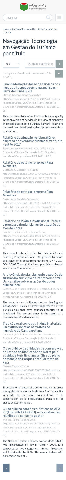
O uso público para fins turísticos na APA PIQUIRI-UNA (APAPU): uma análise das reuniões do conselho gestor (31, 412)
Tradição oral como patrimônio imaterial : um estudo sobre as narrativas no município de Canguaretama (32, 326)
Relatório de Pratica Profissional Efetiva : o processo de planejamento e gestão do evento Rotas (32, 224)
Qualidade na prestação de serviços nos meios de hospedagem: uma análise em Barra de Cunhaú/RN (31, 87)
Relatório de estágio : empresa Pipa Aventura (28, 164)
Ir (59, 63)
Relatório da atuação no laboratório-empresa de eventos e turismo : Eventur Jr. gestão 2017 (32, 141)
